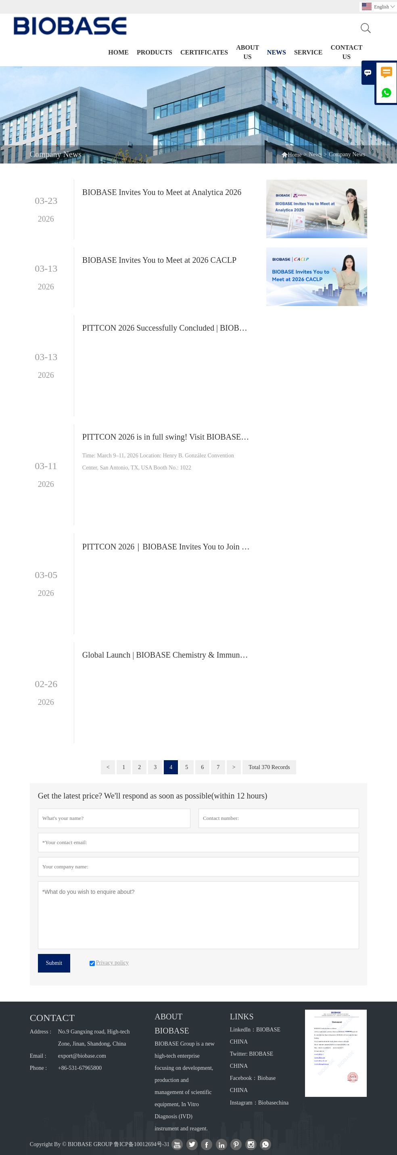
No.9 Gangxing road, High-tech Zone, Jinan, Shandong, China (94, 1038)
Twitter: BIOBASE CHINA (252, 1060)
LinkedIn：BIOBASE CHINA (255, 1036)
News (276, 52)
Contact (52, 1017)
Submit (54, 963)
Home (118, 52)
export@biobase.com (82, 1056)
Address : (40, 1032)
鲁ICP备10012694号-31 (141, 1144)
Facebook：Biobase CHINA (253, 1084)
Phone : (38, 1068)
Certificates (204, 52)
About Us (247, 52)
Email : (38, 1056)
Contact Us (347, 52)
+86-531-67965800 (80, 1068)
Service (308, 52)
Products (154, 52)
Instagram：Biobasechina (259, 1103)
